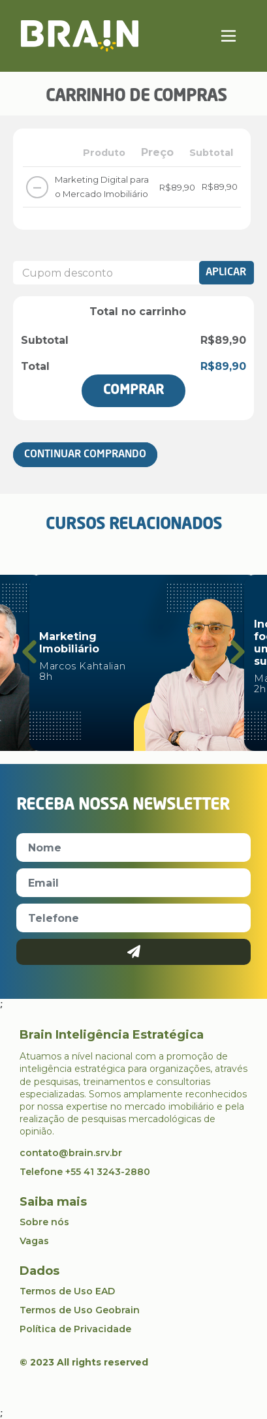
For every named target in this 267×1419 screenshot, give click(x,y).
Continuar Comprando (85, 455)
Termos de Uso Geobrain (80, 1310)
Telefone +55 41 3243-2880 (85, 1171)
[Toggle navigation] (228, 35)
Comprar (133, 390)
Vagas (34, 1240)
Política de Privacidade (75, 1329)
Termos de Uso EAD (67, 1291)
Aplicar (226, 272)
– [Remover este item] (37, 186)
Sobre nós (44, 1222)
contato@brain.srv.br (71, 1152)
